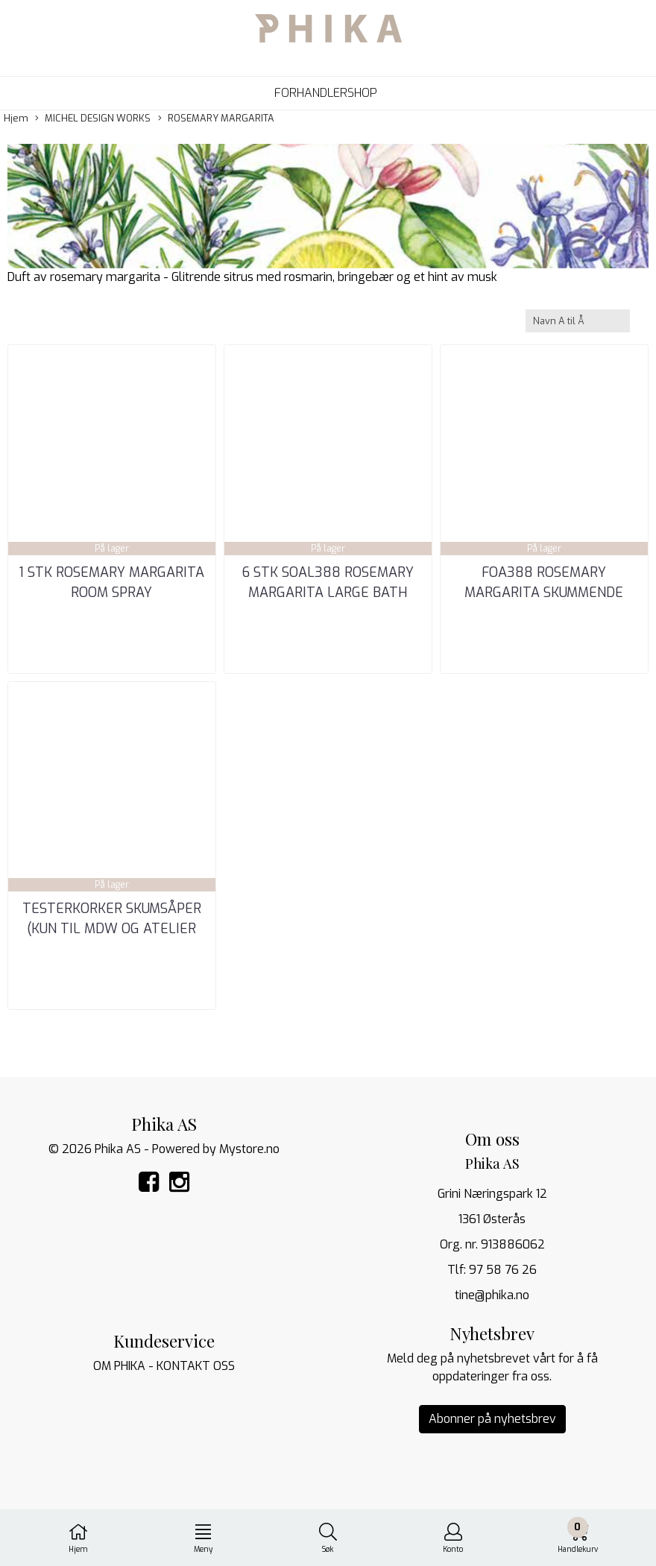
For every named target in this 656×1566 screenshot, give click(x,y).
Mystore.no (249, 1149)
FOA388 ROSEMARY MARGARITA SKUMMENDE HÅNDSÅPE (543, 592)
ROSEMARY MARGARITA (216, 118)
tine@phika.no (492, 1295)
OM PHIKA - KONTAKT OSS (164, 1366)
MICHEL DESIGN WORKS (93, 118)
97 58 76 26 (503, 1270)
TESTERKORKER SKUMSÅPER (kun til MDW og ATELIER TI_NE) (111, 929)
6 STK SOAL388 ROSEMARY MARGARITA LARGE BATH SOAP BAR (328, 592)
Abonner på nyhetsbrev (492, 1419)
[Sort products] (578, 320)
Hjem (16, 118)
